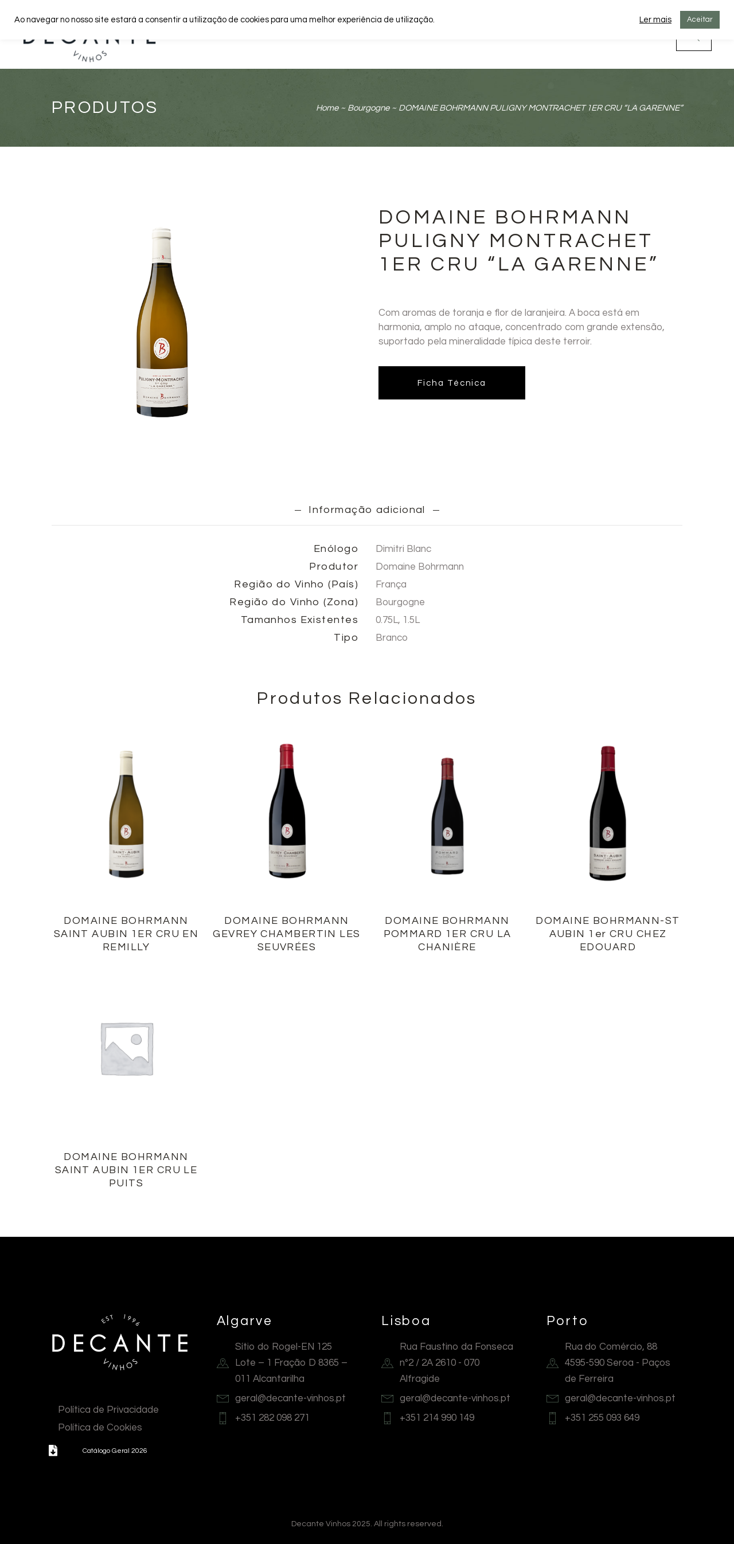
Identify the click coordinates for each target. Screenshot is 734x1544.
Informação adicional (367, 509)
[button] (53, 1451)
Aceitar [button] (700, 19)
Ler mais (655, 19)
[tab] (367, 509)
